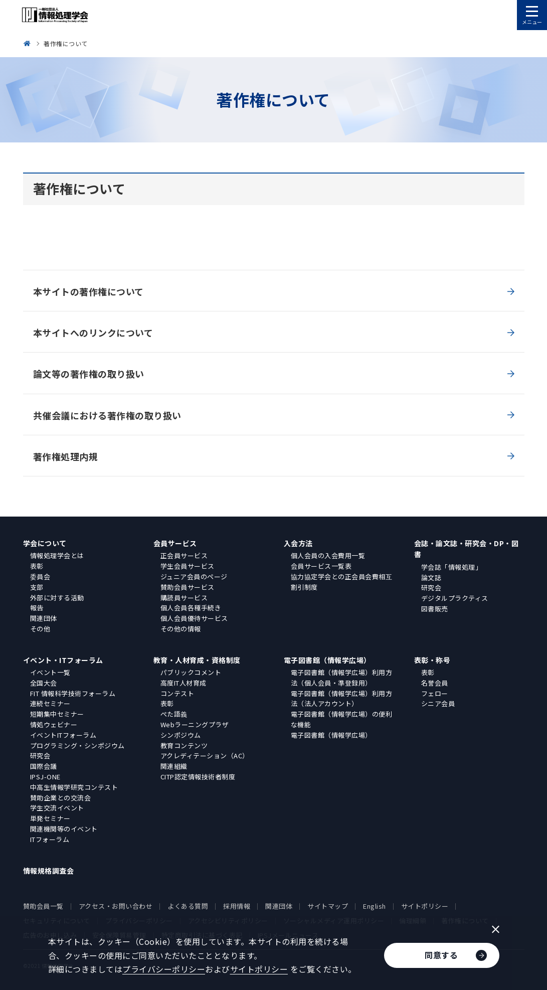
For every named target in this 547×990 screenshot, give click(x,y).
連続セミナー (50, 703)
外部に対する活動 (57, 597)
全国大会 (43, 683)
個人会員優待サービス (194, 618)
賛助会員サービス (187, 587)
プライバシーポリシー (163, 969)
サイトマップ (327, 906)
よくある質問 (187, 906)
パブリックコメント (191, 672)
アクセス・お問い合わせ (116, 906)
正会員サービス (184, 555)
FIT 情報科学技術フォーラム (73, 693)
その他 (40, 628)
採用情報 (236, 906)
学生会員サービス (187, 566)
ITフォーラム (50, 839)
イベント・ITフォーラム (63, 660)
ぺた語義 (174, 714)
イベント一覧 (50, 672)
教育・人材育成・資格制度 (197, 660)
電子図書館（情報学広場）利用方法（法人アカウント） (342, 699)
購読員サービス (184, 597)
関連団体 (43, 618)
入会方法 (298, 543)
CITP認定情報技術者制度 (198, 776)
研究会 (431, 587)
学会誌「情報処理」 (451, 567)
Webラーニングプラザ (194, 724)
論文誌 (431, 577)
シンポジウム (180, 735)
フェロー (434, 693)
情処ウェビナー (54, 724)
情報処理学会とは (57, 555)
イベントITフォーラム (63, 735)
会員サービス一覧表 (321, 566)
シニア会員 (438, 703)
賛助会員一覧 (43, 906)
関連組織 (174, 766)
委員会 (40, 576)
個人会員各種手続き (191, 607)
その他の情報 (180, 628)
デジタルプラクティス (454, 598)
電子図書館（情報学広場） (327, 660)
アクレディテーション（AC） (204, 755)
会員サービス (175, 543)
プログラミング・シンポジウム (77, 745)
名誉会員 (434, 683)
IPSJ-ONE (45, 776)
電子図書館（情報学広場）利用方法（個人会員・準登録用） (342, 678)
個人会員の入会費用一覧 (328, 555)
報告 (37, 607)
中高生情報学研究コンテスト (74, 787)
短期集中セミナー (57, 714)
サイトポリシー (425, 906)
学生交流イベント (57, 807)
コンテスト (177, 693)
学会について (45, 543)
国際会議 (43, 766)
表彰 (37, 566)
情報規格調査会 (48, 871)
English (374, 906)
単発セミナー (50, 818)
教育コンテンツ (184, 745)
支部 (37, 587)
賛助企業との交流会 (60, 797)
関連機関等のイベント (64, 829)
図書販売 (434, 608)
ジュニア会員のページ (194, 576)
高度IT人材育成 (183, 683)
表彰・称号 (432, 660)
